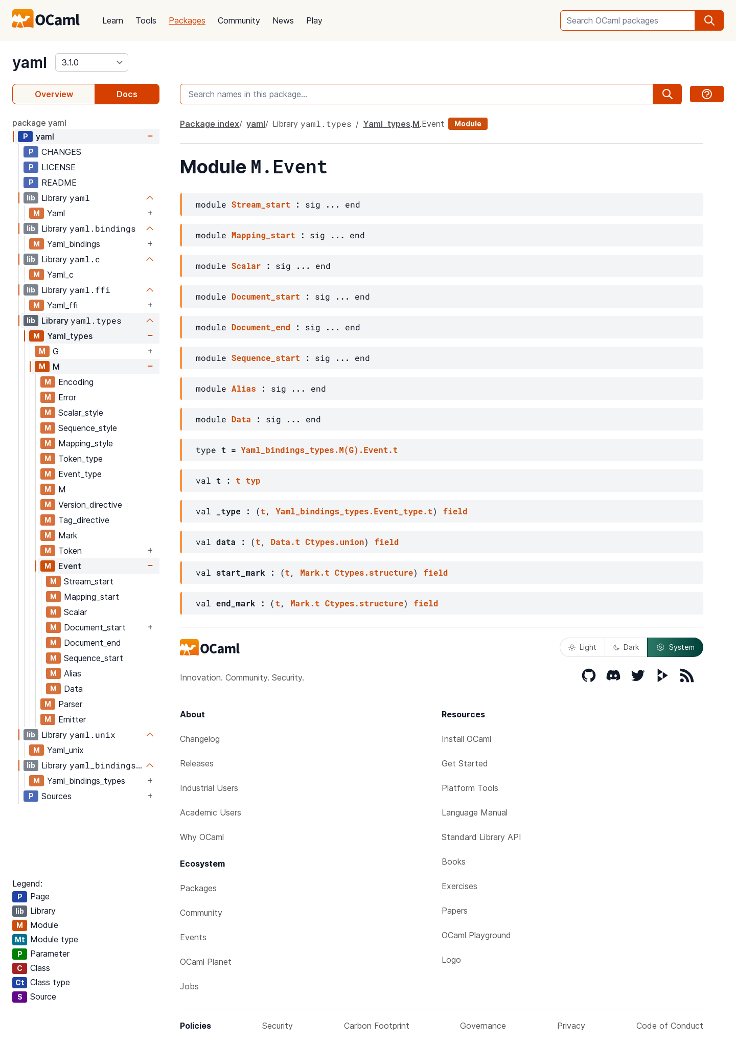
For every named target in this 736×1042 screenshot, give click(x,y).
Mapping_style (85, 443)
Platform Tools (470, 788)
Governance (483, 1026)
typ (253, 480)
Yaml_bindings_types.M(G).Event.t (319, 449)
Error (67, 397)
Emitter (72, 719)
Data (73, 689)
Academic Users (210, 812)
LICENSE (58, 167)
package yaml (39, 123)
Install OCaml (466, 739)
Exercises (459, 886)
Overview (54, 94)
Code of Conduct (669, 1026)
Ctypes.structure (374, 572)
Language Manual (475, 812)
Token (70, 551)
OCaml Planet (206, 962)
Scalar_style (80, 412)
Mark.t (315, 572)
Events (193, 937)
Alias (72, 673)
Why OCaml (202, 837)
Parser (70, 704)
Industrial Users (209, 788)
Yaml (56, 213)
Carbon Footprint (376, 1026)
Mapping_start (91, 597)
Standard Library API (481, 837)
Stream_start (88, 581)
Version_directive (90, 505)
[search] (709, 20)
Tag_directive (83, 520)
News (283, 20)
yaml (29, 62)
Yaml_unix (65, 750)
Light (582, 647)
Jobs (189, 986)
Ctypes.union (334, 541)
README (59, 182)
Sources (56, 796)
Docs (127, 94)
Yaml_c (60, 274)
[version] (91, 62)
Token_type (80, 459)
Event (69, 566)
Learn (112, 20)
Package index (209, 124)
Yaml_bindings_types (86, 781)
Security (277, 1026)
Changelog (200, 739)
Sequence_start (93, 658)
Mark (67, 535)
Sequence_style (87, 428)
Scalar (75, 612)
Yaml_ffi (62, 305)
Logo (451, 960)
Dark (626, 647)
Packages (187, 20)
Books (454, 861)
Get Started (465, 763)
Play (314, 20)
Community (239, 20)
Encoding (76, 382)
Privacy (571, 1026)
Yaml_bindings (73, 244)
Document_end (92, 643)
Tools (145, 20)
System (675, 647)
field (455, 511)
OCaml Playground (476, 935)
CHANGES (61, 152)
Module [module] (467, 123)
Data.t (286, 541)
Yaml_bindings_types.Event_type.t (353, 511)
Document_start (95, 627)
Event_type (80, 474)
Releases (197, 763)
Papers (455, 910)
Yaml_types (70, 336)
